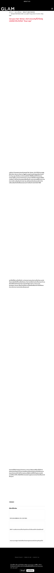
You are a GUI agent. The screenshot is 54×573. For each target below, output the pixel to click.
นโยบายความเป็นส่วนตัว (38, 566)
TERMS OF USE (27, 557)
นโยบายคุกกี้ (14, 567)
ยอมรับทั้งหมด (30, 570)
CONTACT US (36, 557)
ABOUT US (27, 1)
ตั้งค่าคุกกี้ (23, 570)
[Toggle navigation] (52, 8)
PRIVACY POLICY (19, 557)
